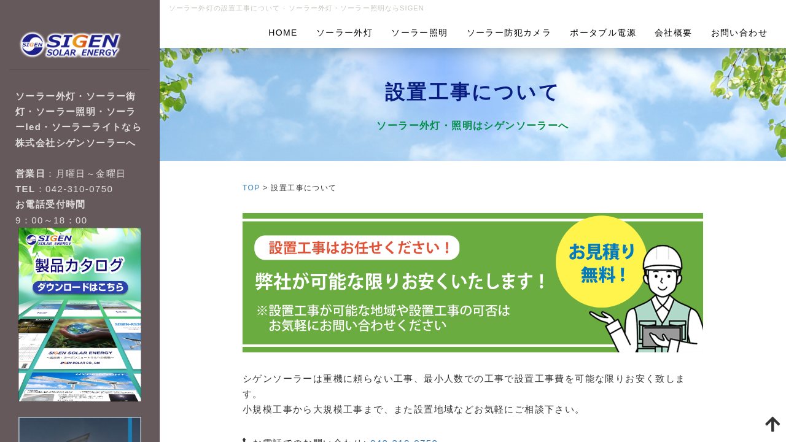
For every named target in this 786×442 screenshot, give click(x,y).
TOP (251, 188)
